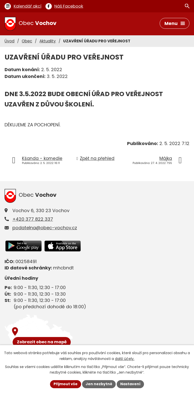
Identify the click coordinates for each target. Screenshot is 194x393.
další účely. (124, 358)
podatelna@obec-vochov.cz (44, 227)
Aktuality (47, 41)
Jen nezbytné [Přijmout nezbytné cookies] (99, 383)
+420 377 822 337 (32, 219)
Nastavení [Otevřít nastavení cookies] (130, 383)
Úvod (9, 41)
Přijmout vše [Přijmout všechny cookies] (66, 383)
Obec (27, 41)
